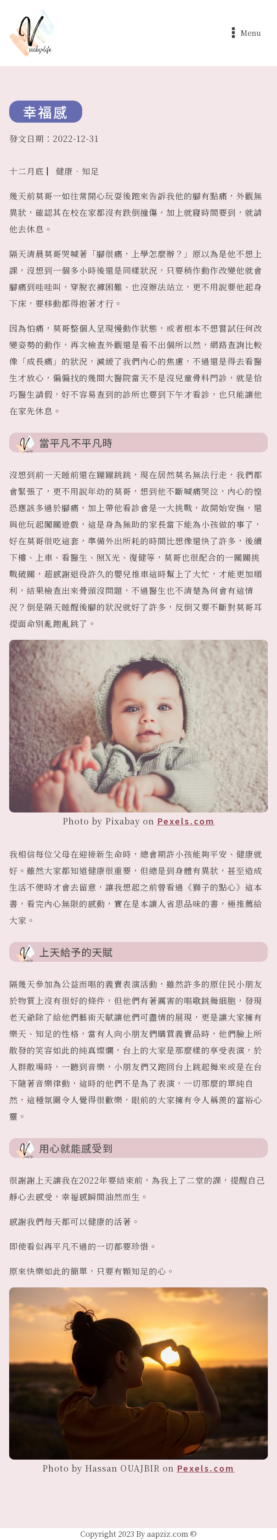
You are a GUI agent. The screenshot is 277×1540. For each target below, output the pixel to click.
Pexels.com (186, 821)
